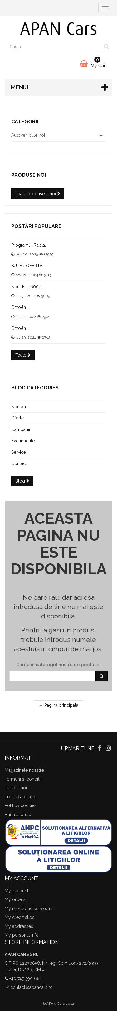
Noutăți (18, 406)
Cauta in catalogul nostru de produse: (58, 664)
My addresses (19, 926)
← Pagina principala (58, 705)
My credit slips (19, 917)
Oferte (17, 417)
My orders (15, 899)
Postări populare (36, 226)
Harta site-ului (18, 814)
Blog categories (35, 388)
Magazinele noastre (24, 770)
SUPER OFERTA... (28, 265)
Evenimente (23, 440)
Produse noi (28, 175)
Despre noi (16, 787)
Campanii (20, 429)
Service (18, 452)
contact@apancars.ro (31, 987)
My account (16, 890)
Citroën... (20, 307)
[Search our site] (53, 46)
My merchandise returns (29, 908)
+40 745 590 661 (25, 978)
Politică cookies (21, 805)
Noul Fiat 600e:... (28, 286)
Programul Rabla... (29, 245)
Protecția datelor (21, 796)
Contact (19, 463)
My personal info (22, 935)
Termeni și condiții (23, 778)
